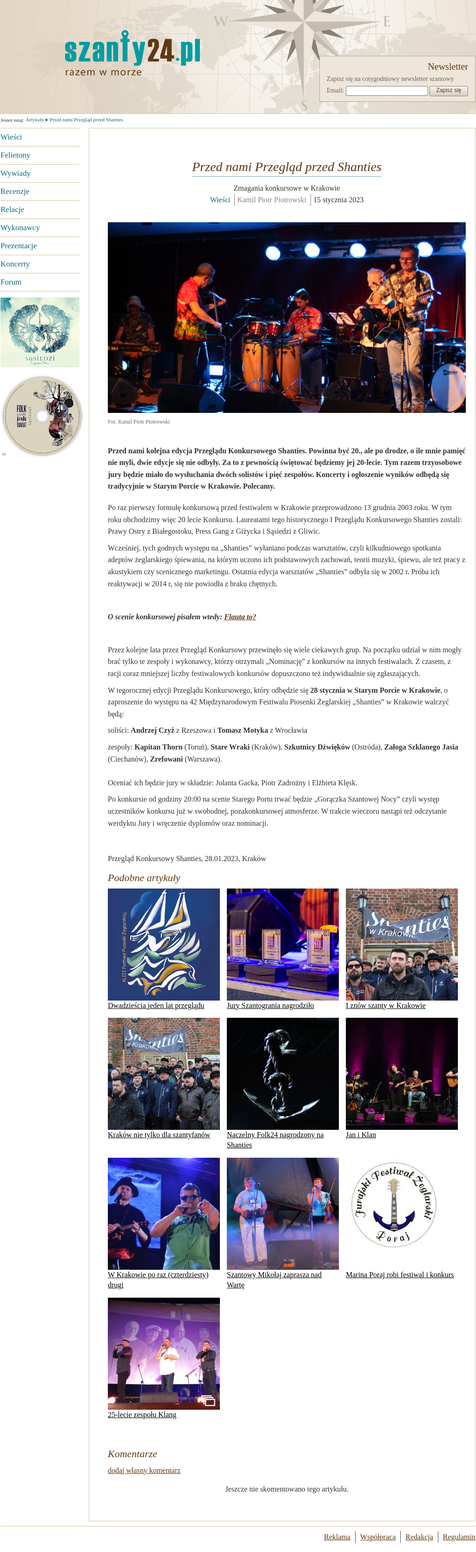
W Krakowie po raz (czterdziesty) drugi (164, 1223)
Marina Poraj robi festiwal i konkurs (400, 1218)
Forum (10, 282)
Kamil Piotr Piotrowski (271, 200)
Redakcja (419, 1537)
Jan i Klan (402, 1078)
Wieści (11, 137)
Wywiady (15, 173)
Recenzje (14, 191)
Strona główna (86, 52)
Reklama (337, 1537)
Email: (335, 90)
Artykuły (35, 119)
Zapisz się (448, 90)
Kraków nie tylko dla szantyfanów (164, 1078)
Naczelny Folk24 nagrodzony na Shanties (283, 1083)
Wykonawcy (20, 227)
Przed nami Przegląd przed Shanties (86, 119)
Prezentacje (18, 245)
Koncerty (15, 263)
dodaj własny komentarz (144, 1470)
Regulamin (459, 1537)
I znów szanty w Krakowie (402, 949)
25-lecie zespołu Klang (164, 1358)
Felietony (15, 155)
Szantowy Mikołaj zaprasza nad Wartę (283, 1223)
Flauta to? (240, 617)
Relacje (12, 209)
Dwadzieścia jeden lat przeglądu (164, 949)
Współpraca (378, 1537)
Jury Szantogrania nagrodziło (283, 949)
